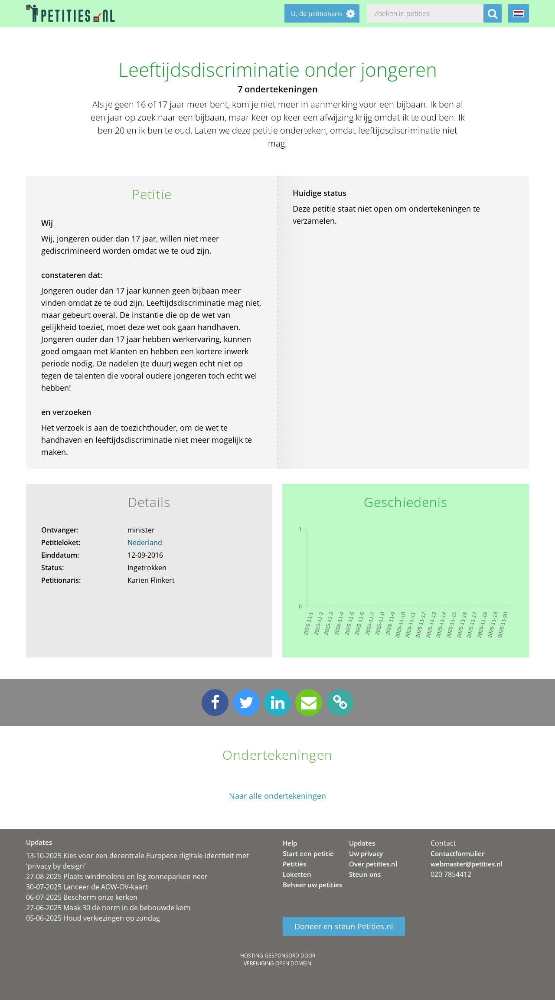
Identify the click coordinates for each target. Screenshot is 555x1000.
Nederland (144, 542)
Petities (294, 863)
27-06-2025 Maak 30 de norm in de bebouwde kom (108, 907)
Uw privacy (366, 853)
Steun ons (365, 874)
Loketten (297, 874)
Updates (362, 843)
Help (290, 843)
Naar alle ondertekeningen (277, 796)
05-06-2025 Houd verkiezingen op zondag (93, 918)
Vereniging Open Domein (277, 963)
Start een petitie (308, 853)
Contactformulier (457, 853)
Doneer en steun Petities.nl (343, 926)
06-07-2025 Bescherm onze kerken (81, 897)
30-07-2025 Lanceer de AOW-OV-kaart (87, 887)
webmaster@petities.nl (467, 863)
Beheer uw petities (312, 884)
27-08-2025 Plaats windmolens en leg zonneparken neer (117, 876)
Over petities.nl (373, 863)
